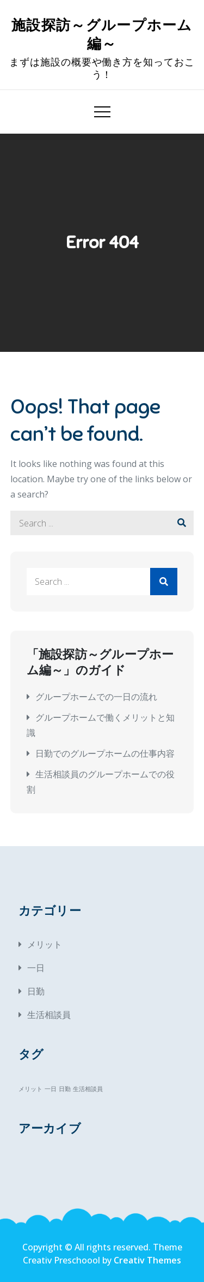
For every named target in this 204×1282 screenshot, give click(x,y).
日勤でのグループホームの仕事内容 (105, 753)
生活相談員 (49, 1015)
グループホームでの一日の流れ (96, 697)
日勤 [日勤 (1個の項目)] (65, 1089)
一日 (36, 968)
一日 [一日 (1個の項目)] (51, 1089)
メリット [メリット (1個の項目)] (30, 1089)
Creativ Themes (147, 1260)
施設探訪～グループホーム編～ (102, 34)
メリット (44, 944)
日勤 (36, 991)
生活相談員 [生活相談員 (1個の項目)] (88, 1089)
